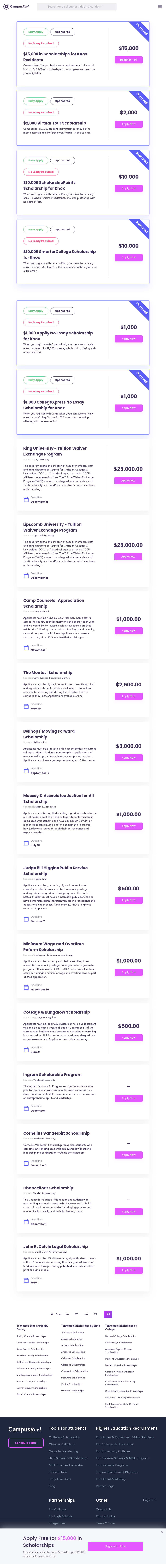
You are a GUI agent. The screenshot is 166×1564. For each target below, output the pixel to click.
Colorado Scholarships (73, 1365)
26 (86, 1314)
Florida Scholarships (72, 1384)
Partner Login (105, 1486)
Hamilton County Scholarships (32, 1356)
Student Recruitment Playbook (117, 1472)
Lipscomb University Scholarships (122, 1398)
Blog (52, 1486)
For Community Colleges (113, 1451)
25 (76, 1314)
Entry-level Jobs (60, 1479)
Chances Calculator (62, 1444)
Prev (59, 1314)
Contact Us (103, 1509)
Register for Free (115, 1546)
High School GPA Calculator (68, 1458)
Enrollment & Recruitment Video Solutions (125, 1437)
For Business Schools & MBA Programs (123, 1458)
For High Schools (60, 1516)
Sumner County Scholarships (32, 1382)
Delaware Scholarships (73, 1378)
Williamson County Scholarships (33, 1369)
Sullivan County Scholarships (32, 1388)
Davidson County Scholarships (33, 1343)
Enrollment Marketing (111, 1479)
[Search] (77, 6)
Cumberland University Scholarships (124, 1391)
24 (67, 1314)
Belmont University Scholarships (122, 1359)
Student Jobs (58, 1472)
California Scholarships (73, 1358)
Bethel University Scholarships (121, 1365)
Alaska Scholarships (71, 1339)
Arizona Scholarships (72, 1346)
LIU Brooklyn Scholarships (118, 1343)
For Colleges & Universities (115, 1444)
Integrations (57, 1523)
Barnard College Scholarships (120, 1336)
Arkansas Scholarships (73, 1352)
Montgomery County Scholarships (35, 1375)
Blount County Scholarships (31, 1394)
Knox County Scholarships (30, 1349)
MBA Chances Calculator (66, 1465)
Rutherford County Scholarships (34, 1362)
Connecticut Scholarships (74, 1371)
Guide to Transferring (63, 1451)
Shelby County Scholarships (31, 1336)
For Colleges (57, 1509)
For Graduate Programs (112, 1465)
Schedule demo (26, 1443)
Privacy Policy (105, 1516)
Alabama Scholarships (72, 1333)
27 (95, 1314)
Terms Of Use (105, 1523)
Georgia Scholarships (72, 1391)
